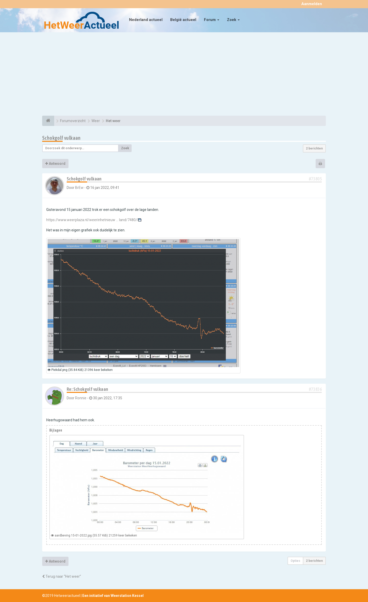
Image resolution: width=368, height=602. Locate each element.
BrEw (79, 188)
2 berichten (314, 148)
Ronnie (80, 398)
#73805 (315, 178)
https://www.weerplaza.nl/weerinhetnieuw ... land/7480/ (91, 220)
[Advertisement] (184, 75)
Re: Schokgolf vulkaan (87, 389)
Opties (295, 561)
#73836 (315, 389)
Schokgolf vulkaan (61, 138)
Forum (211, 19)
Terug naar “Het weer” (61, 576)
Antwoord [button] (55, 164)
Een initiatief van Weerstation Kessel (113, 596)
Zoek (233, 19)
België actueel (183, 19)
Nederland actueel (146, 19)
